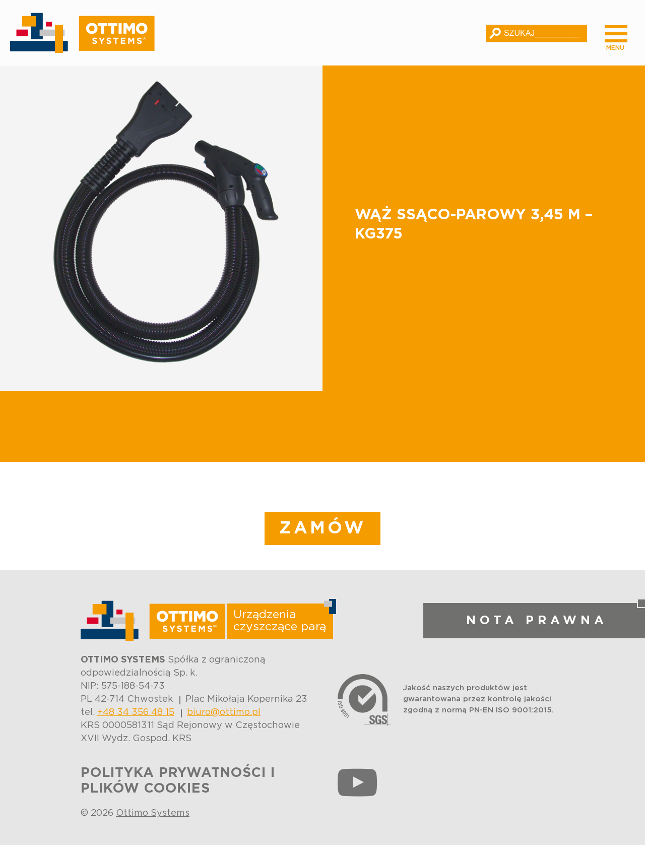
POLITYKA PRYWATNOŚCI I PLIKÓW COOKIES (178, 780)
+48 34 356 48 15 (135, 712)
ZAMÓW (322, 528)
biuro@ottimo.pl (224, 712)
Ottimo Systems (152, 813)
